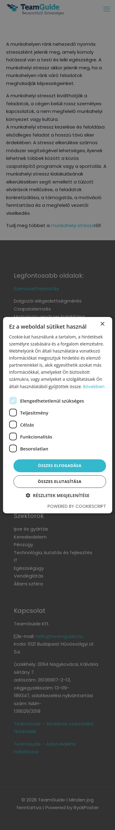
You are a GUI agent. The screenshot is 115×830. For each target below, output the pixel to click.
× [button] (102, 324)
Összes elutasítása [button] (59, 481)
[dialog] (57, 415)
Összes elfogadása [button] (59, 465)
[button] (57, 495)
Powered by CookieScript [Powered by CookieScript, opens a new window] (77, 506)
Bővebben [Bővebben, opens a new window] (94, 386)
